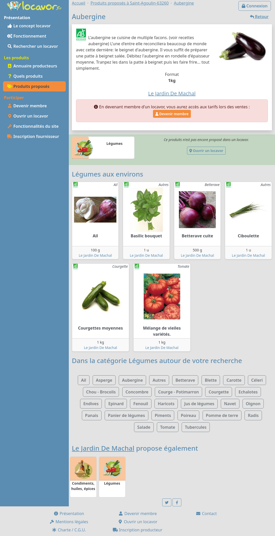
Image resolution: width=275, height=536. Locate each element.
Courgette (218, 392)
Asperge (104, 380)
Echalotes (248, 392)
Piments (163, 415)
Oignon (253, 403)
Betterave (185, 380)
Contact (206, 513)
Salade (143, 427)
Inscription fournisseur (33, 136)
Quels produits (25, 76)
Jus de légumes (199, 403)
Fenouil (140, 403)
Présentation (68, 513)
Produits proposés (28, 86)
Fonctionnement (26, 36)
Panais (91, 415)
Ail (83, 380)
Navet (230, 403)
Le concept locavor (29, 26)
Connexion (255, 6)
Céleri (257, 380)
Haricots (166, 403)
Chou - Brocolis (101, 392)
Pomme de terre (222, 415)
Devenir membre (27, 106)
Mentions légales (68, 522)
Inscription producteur (137, 530)
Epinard (116, 403)
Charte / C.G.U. (69, 530)
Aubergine (132, 380)
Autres (159, 380)
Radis (253, 415)
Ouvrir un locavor (27, 116)
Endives (91, 403)
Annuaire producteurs (32, 66)
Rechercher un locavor (32, 46)
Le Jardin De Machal (95, 255)
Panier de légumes (126, 415)
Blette (211, 380)
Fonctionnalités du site (33, 126)
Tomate (167, 427)
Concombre (137, 392)
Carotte (233, 380)
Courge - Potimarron (178, 392)
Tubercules (196, 427)
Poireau (188, 415)
